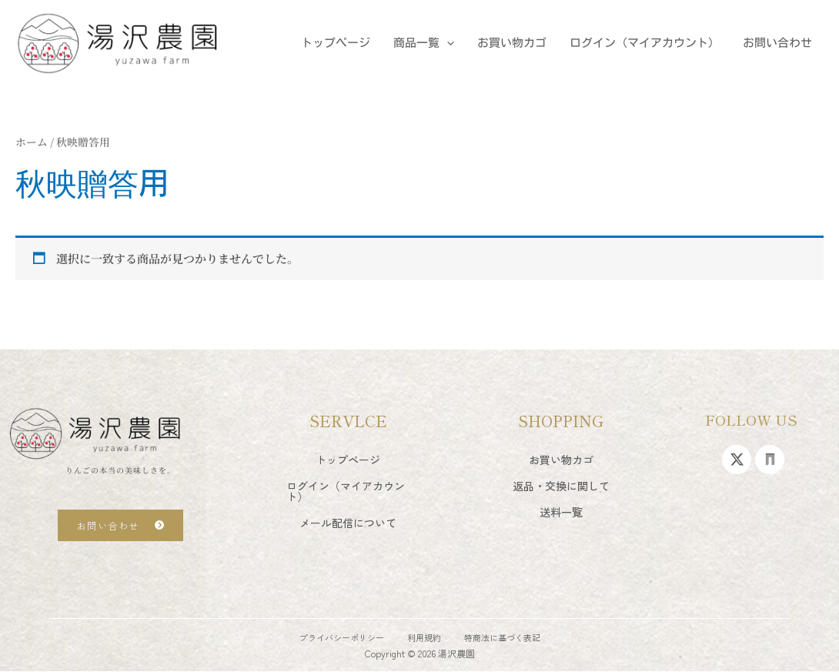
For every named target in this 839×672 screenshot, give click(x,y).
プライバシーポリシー (341, 637)
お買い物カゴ (512, 42)
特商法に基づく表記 (502, 637)
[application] (447, 43)
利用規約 (424, 637)
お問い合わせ (777, 42)
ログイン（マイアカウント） (645, 42)
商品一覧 (423, 43)
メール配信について (347, 522)
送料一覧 (561, 512)
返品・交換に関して (561, 485)
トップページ (335, 42)
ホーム (31, 141)
